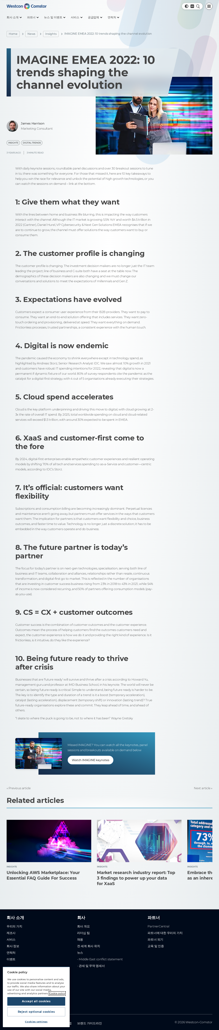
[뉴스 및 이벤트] (54, 17)
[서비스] (76, 17)
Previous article (20, 788)
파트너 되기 (155, 929)
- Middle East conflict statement (100, 949)
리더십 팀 (83, 923)
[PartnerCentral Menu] (209, 6)
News (31, 34)
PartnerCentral (158, 916)
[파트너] (32, 17)
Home (13, 34)
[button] (186, 6)
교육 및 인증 (156, 936)
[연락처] (113, 17)
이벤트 (11, 949)
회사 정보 (13, 936)
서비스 (11, 929)
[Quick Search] (198, 6)
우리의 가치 (14, 916)
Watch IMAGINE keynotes (91, 760)
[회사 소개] (14, 17)
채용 (80, 929)
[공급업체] (95, 17)
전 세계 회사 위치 (88, 936)
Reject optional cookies (36, 1011)
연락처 (11, 942)
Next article (202, 788)
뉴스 (80, 942)
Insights (50, 34)
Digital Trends (32, 142)
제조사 (11, 923)
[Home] (27, 6)
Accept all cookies (36, 1000)
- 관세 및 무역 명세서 (91, 956)
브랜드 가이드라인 (89, 1013)
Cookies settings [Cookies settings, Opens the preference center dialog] (36, 1021)
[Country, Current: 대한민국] (192, 6)
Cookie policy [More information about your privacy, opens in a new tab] (57, 992)
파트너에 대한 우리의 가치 (165, 923)
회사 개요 (83, 916)
